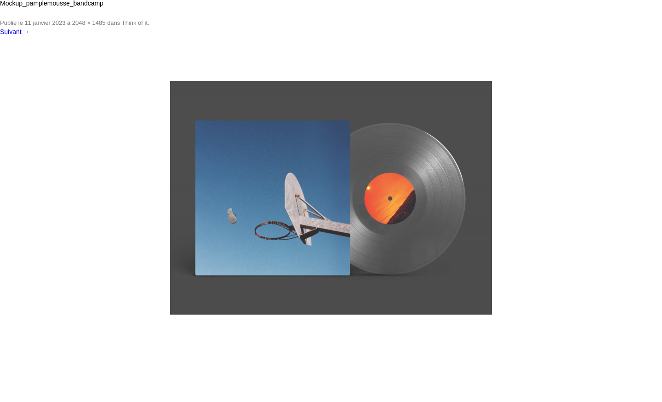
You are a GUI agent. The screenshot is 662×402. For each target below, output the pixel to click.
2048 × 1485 (89, 22)
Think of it (135, 22)
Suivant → (15, 31)
